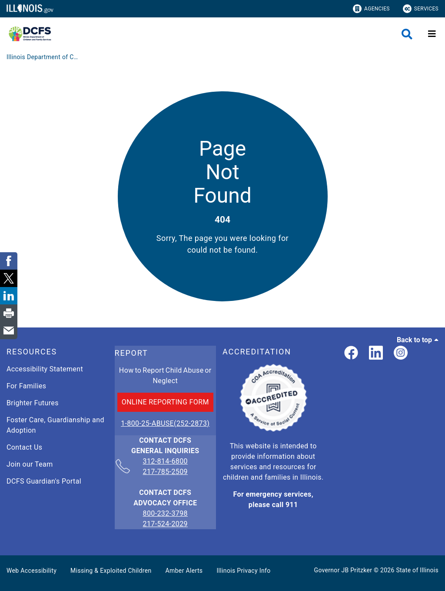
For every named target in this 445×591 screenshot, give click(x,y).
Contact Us (24, 447)
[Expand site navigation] (431, 34)
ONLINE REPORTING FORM (165, 402)
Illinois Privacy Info (243, 570)
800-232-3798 (165, 513)
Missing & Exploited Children (110, 570)
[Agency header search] (407, 34)
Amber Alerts (184, 570)
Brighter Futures (33, 403)
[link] (351, 353)
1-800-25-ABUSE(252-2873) (165, 423)
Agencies (371, 8)
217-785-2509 (165, 471)
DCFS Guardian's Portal (44, 481)
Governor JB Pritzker (343, 570)
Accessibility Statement (45, 369)
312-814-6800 (165, 462)
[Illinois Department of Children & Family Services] (43, 56)
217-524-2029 (165, 524)
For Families (26, 386)
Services (420, 8)
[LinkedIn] (376, 353)
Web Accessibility (31, 570)
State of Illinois (417, 570)
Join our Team (30, 464)
